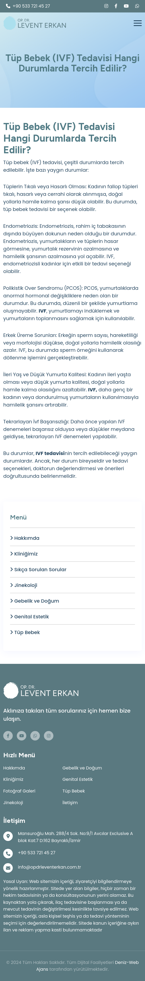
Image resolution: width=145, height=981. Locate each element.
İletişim (70, 803)
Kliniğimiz (24, 553)
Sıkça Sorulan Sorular (38, 569)
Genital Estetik (29, 616)
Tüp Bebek (25, 632)
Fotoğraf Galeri (19, 791)
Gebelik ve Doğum (34, 600)
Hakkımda (24, 538)
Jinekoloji (23, 585)
